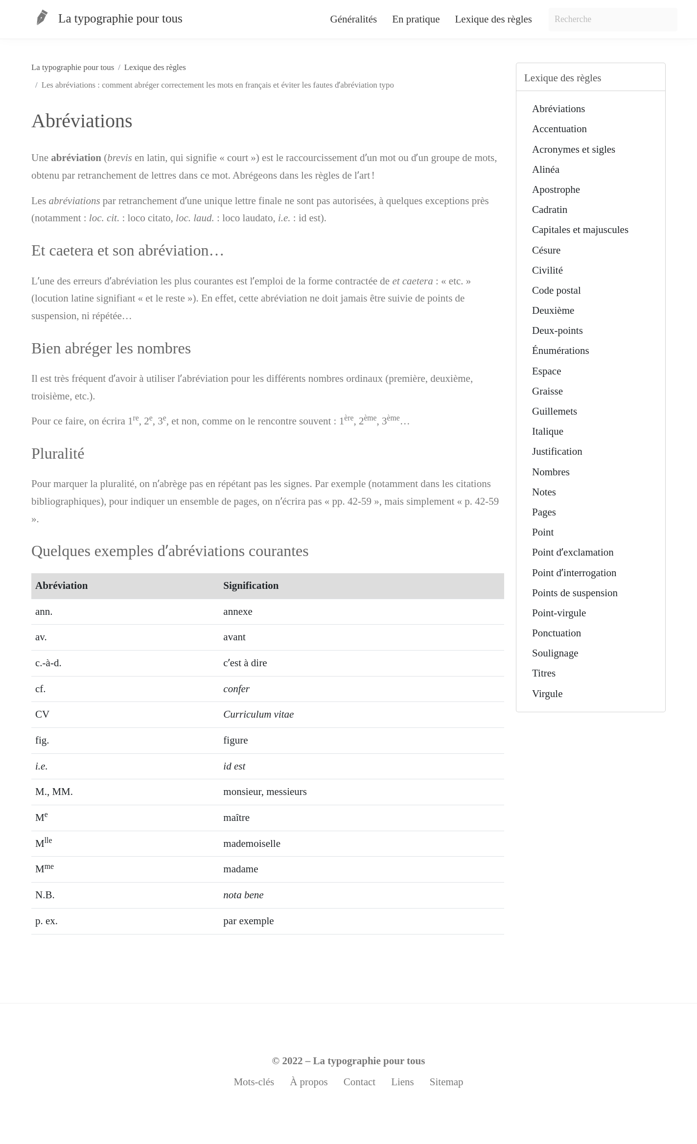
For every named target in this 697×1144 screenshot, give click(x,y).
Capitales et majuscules (580, 229)
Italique (547, 431)
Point (543, 532)
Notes (544, 492)
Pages (544, 512)
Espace (546, 371)
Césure (546, 250)
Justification (557, 451)
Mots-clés (253, 1082)
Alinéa (545, 169)
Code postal (556, 290)
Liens (402, 1082)
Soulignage (555, 653)
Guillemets (554, 411)
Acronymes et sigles (573, 149)
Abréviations (558, 109)
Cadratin (549, 209)
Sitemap (447, 1082)
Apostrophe (556, 189)
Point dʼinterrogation (574, 573)
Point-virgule (559, 613)
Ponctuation (556, 633)
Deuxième (553, 310)
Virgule (547, 694)
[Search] (613, 19)
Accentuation (559, 129)
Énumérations (560, 350)
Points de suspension (575, 593)
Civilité (547, 270)
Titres (544, 673)
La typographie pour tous (369, 1061)
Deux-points (557, 330)
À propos (309, 1082)
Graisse (547, 391)
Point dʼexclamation (573, 552)
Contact (359, 1082)
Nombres (551, 472)
